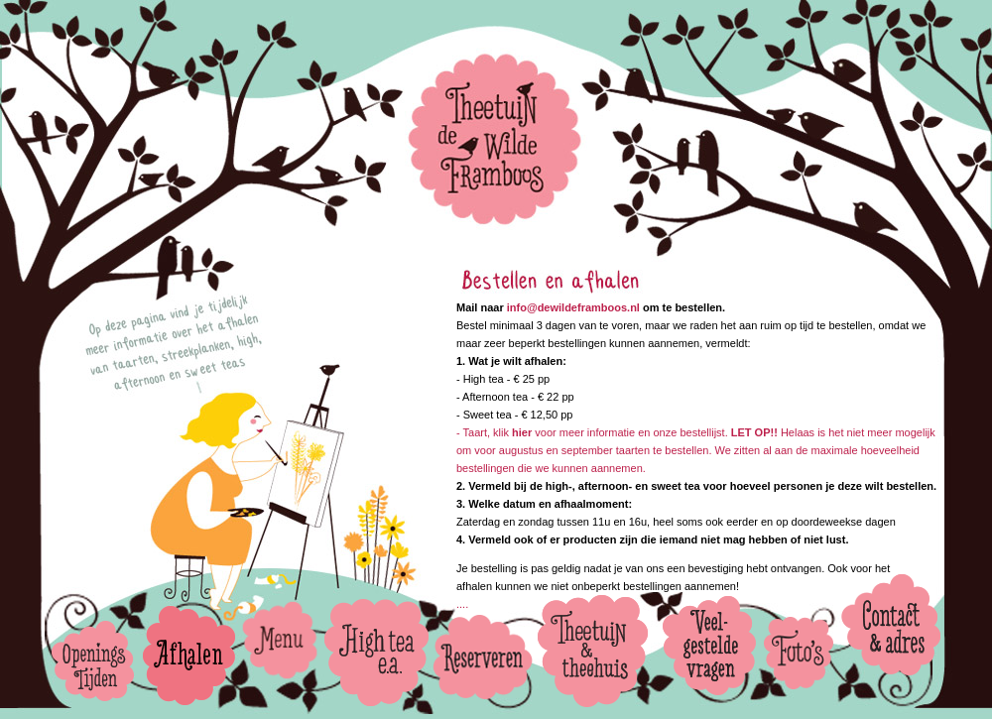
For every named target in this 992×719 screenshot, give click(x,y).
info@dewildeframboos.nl (573, 307)
